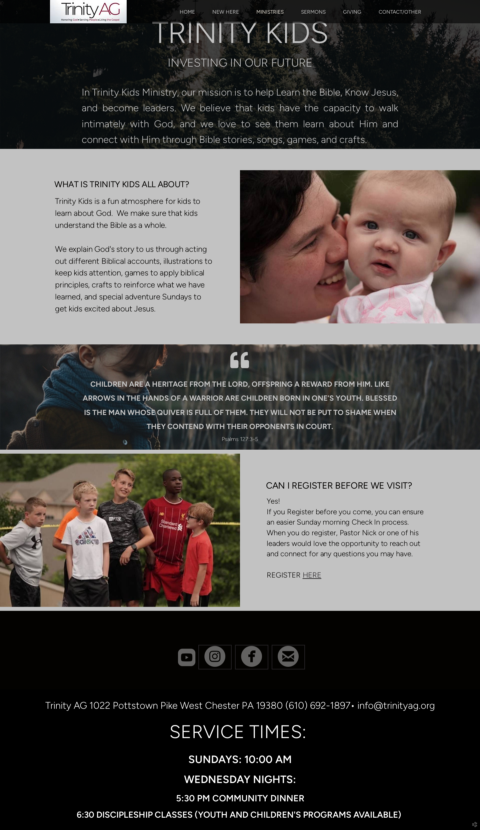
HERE (312, 575)
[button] (215, 657)
